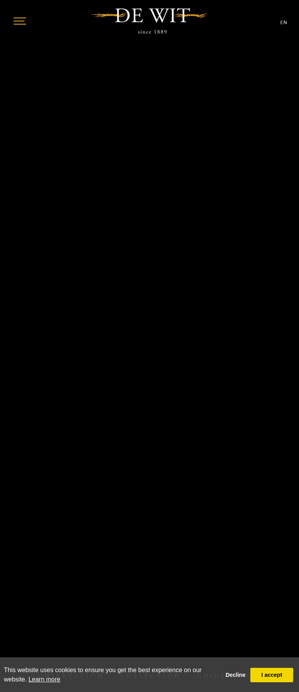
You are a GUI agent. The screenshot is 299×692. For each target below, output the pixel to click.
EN (283, 22)
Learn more (44, 679)
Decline (235, 675)
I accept (271, 675)
